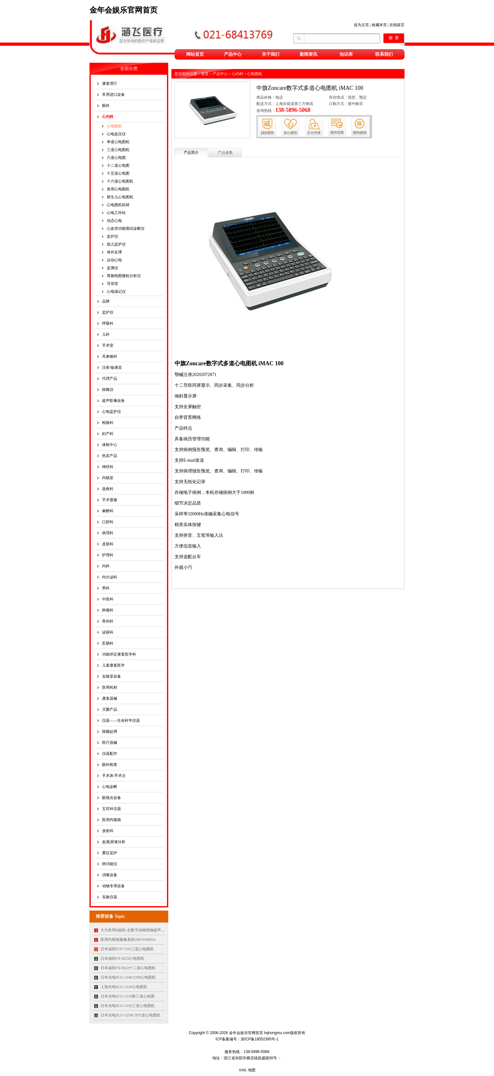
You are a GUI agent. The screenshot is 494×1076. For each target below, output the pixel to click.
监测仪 (112, 268)
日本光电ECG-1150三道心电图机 (128, 1006)
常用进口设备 (113, 94)
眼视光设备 (111, 797)
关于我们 (270, 54)
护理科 (107, 555)
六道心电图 (116, 157)
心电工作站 (116, 213)
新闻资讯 (308, 54)
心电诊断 (109, 786)
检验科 (107, 422)
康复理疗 (109, 83)
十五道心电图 (118, 173)
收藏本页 (379, 25)
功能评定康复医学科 (119, 654)
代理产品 (109, 378)
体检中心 (109, 445)
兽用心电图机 (118, 189)
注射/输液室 (112, 367)
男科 (106, 588)
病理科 (107, 533)
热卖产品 (109, 456)
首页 (205, 74)
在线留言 (397, 25)
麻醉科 (107, 511)
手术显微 (109, 500)
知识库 (346, 54)
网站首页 (195, 54)
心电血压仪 (116, 134)
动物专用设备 (113, 886)
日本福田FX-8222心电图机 (122, 958)
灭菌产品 (109, 709)
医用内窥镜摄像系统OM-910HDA (128, 939)
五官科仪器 (111, 809)
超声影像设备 (113, 400)
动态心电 (114, 220)
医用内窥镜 (111, 820)
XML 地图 (246, 1070)
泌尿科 (107, 632)
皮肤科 (107, 544)
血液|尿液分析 (113, 842)
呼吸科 (107, 323)
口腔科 (107, 522)
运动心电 (114, 260)
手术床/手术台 (114, 775)
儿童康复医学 (113, 665)
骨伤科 (107, 621)
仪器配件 (109, 753)
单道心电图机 (118, 142)
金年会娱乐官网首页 (123, 10)
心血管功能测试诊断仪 (126, 228)
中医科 (107, 599)
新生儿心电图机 (120, 197)
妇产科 (107, 433)
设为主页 (361, 25)
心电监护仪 (111, 411)
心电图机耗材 (118, 205)
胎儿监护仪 (116, 244)
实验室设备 (111, 676)
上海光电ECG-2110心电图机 (124, 987)
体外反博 (114, 252)
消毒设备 (109, 875)
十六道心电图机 (120, 181)
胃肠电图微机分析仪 (124, 276)
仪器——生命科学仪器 (121, 720)
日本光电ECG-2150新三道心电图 (128, 996)
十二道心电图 (118, 165)
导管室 (112, 283)
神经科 (107, 467)
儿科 (106, 334)
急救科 (107, 489)
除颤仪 (107, 389)
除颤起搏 (109, 731)
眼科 (106, 105)
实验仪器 (109, 897)
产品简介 (191, 152)
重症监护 (109, 853)
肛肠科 (107, 643)
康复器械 (109, 698)
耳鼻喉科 (109, 356)
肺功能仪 (109, 864)
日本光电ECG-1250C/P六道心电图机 (130, 1015)
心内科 (107, 116)
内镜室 (107, 478)
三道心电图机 (118, 150)
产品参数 (225, 152)
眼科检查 (109, 764)
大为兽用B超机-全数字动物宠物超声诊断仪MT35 (141, 930)
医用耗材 (109, 687)
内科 (106, 566)
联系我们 (384, 54)
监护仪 (112, 236)
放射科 (107, 831)
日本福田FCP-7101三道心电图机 (127, 949)
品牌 (106, 301)
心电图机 (114, 126)
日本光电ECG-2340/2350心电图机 (128, 977)
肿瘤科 (107, 610)
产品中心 (233, 54)
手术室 (107, 345)
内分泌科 (109, 577)
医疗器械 (109, 742)
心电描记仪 (116, 291)
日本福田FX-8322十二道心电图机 (128, 968)
